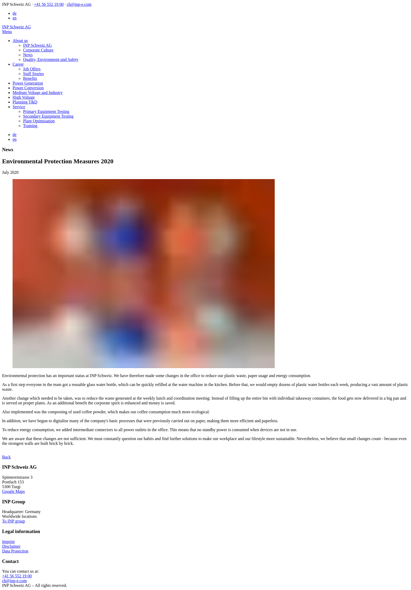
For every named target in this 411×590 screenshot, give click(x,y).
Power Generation (28, 83)
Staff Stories (33, 73)
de (15, 13)
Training (30, 125)
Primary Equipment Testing (46, 111)
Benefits (30, 78)
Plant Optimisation (39, 121)
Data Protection (15, 551)
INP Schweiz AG (37, 45)
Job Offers (32, 69)
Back (6, 457)
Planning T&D (25, 102)
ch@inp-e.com (79, 4)
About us (20, 40)
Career (18, 64)
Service (19, 107)
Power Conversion (28, 88)
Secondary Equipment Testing (48, 116)
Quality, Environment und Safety (50, 59)
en (15, 18)
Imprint (8, 541)
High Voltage (24, 97)
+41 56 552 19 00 (49, 4)
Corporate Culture (38, 50)
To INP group (13, 521)
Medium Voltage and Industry (38, 92)
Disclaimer (11, 546)
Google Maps (13, 491)
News (28, 55)
